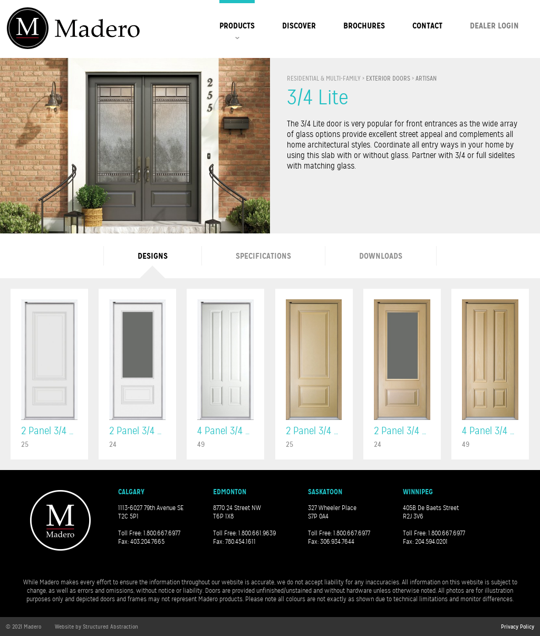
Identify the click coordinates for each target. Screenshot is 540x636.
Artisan (426, 78)
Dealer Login (494, 25)
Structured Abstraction (110, 626)
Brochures (364, 25)
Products (237, 25)
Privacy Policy (517, 626)
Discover (299, 25)
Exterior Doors (388, 78)
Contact (427, 25)
